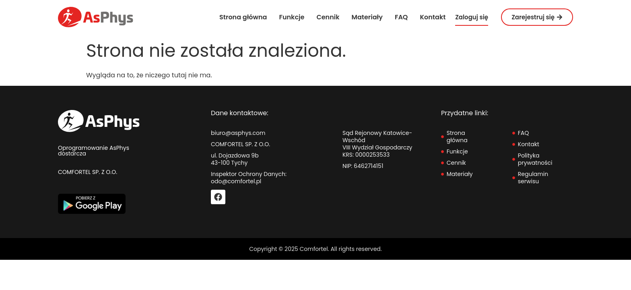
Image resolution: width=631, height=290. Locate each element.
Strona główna (243, 17)
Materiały (367, 17)
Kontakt (432, 17)
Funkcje (291, 17)
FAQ (401, 17)
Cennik (327, 17)
